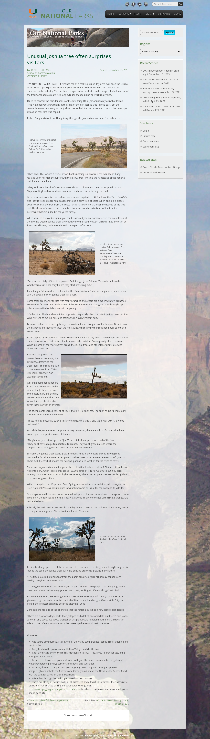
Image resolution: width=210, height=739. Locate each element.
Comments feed (151, 141)
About (177, 13)
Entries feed (149, 136)
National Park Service (154, 172)
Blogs (149, 13)
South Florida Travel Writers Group (161, 167)
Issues (137, 13)
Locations (124, 13)
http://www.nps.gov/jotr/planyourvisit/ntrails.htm (54, 689)
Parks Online (163, 13)
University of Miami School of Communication (109, 735)
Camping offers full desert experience (48, 700)
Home (110, 13)
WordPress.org (151, 146)
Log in (146, 130)
